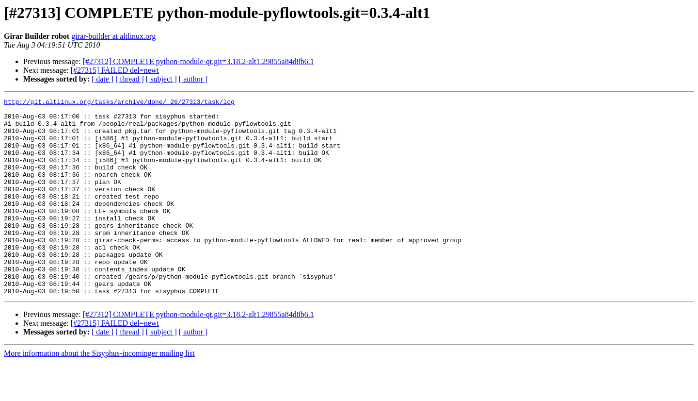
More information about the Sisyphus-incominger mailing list (99, 392)
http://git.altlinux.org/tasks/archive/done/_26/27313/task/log (119, 103)
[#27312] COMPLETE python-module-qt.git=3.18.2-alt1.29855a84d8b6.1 (198, 61)
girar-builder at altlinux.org (113, 36)
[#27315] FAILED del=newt (115, 70)
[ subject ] (161, 79)
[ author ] (193, 79)
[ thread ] (129, 79)
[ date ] (102, 79)
